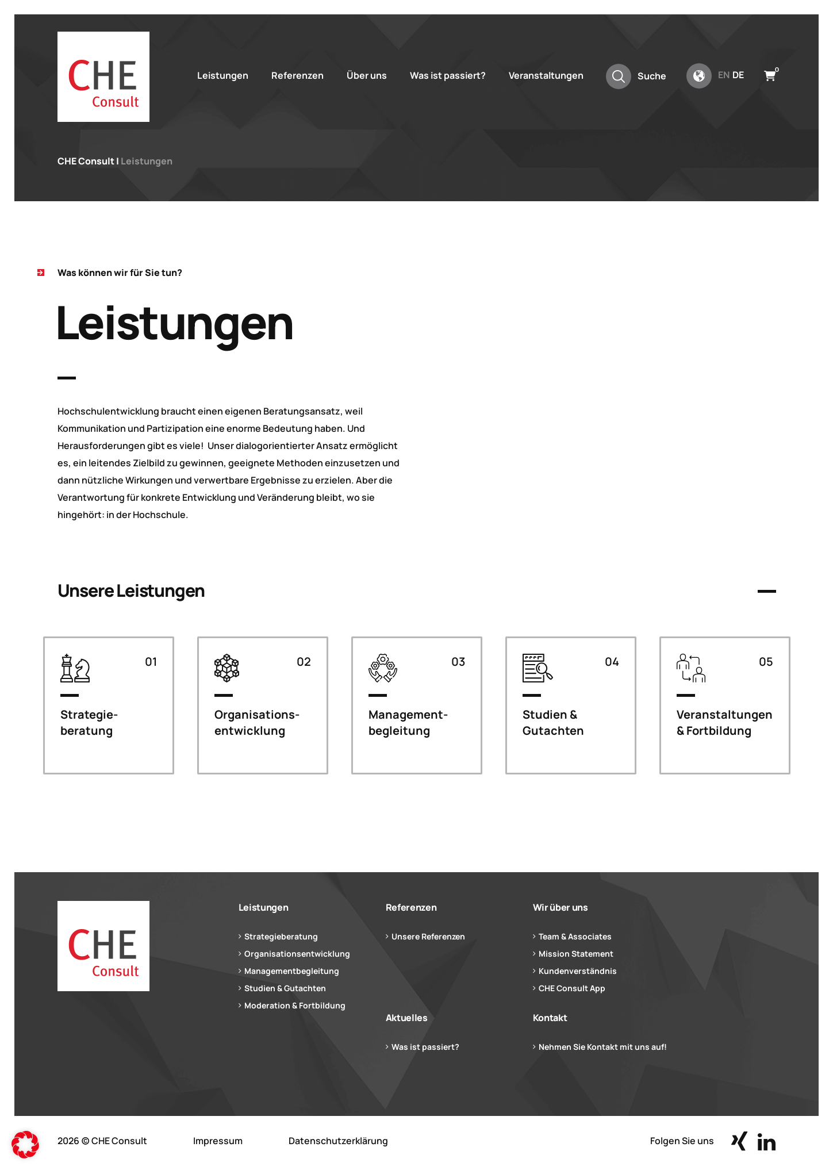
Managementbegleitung (291, 970)
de (738, 74)
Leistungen (222, 75)
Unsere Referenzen (428, 936)
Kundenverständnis (578, 970)
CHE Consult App (572, 988)
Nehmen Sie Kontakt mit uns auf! (603, 1046)
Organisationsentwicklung (297, 953)
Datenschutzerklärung (338, 1140)
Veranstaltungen (546, 75)
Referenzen (297, 75)
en (724, 74)
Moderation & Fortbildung (295, 1005)
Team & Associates (575, 936)
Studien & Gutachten (285, 988)
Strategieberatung (281, 936)
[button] (25, 1144)
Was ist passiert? (448, 75)
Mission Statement (576, 953)
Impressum (218, 1140)
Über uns (367, 75)
